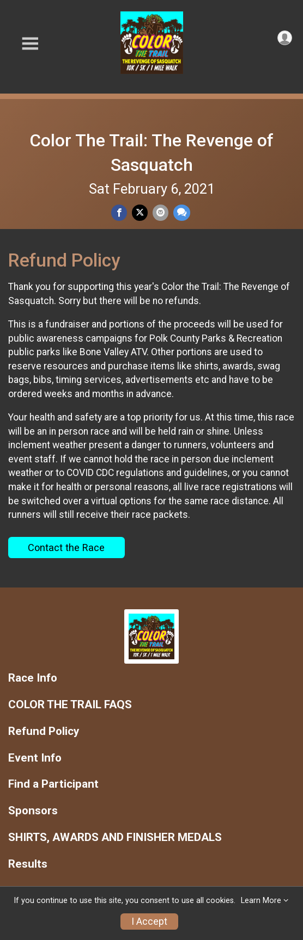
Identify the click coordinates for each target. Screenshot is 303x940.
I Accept (149, 921)
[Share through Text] (181, 212)
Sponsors (33, 811)
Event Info (35, 758)
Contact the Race (66, 547)
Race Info (32, 678)
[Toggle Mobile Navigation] (30, 44)
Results (27, 864)
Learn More (261, 900)
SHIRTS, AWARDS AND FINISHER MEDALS (115, 837)
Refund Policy (43, 731)
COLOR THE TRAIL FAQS (70, 704)
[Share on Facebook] (119, 212)
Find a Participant (53, 784)
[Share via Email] (160, 212)
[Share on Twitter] (140, 212)
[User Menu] (284, 37)
